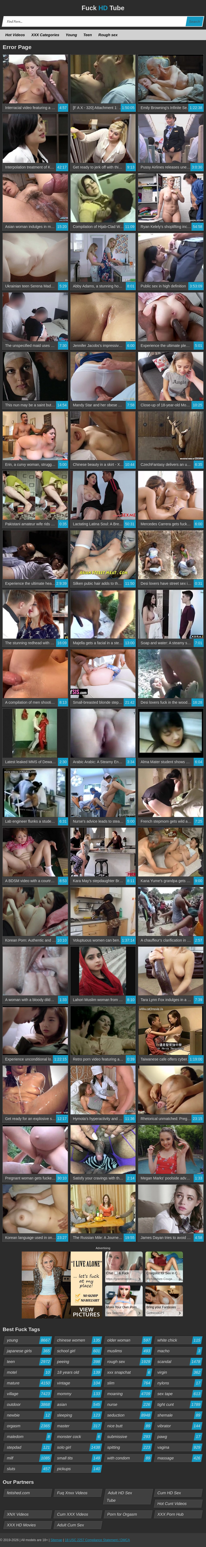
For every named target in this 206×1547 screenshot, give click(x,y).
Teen (87, 35)
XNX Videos (18, 1514)
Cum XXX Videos (73, 1514)
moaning (129, 1394)
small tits (79, 1458)
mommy (79, 1394)
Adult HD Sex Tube (119, 1496)
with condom (129, 1458)
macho (180, 1351)
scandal (180, 1361)
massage (180, 1458)
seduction (129, 1415)
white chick (180, 1340)
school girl (79, 1351)
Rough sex (108, 35)
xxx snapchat (129, 1372)
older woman (129, 1340)
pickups (79, 1469)
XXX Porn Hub (170, 1514)
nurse (129, 1404)
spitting (129, 1447)
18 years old (79, 1372)
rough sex (129, 1361)
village (29, 1394)
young (29, 1340)
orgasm (29, 1426)
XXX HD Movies (21, 1525)
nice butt (129, 1426)
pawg (180, 1436)
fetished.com (18, 1492)
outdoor (29, 1404)
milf (29, 1458)
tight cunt (180, 1404)
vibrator (180, 1426)
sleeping (79, 1415)
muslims (129, 1351)
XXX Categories (45, 35)
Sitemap (56, 1540)
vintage (79, 1383)
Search (194, 22)
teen (29, 1361)
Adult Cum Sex (70, 1525)
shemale (180, 1415)
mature (29, 1383)
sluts (29, 1469)
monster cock (79, 1436)
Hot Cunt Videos (172, 1503)
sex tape (180, 1394)
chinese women (79, 1340)
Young (71, 35)
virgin (180, 1372)
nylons (180, 1383)
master (79, 1426)
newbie (29, 1415)
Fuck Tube (103, 8)
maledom (29, 1436)
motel (29, 1372)
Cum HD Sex (169, 1492)
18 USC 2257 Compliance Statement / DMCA (97, 1540)
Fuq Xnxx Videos (72, 1492)
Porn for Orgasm (122, 1514)
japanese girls (29, 1351)
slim (129, 1383)
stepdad (29, 1447)
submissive (129, 1436)
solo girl (79, 1447)
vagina (180, 1447)
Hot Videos (15, 35)
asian (79, 1404)
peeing (79, 1361)
